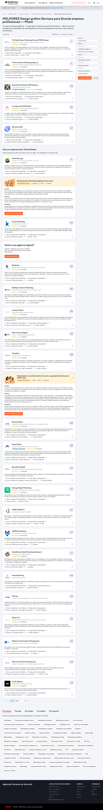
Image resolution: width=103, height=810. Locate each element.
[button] (89, 3)
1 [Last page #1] (26, 700)
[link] (43, 3)
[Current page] (21, 701)
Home (4, 14)
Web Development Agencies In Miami (41, 14)
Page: (16, 700)
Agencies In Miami (24, 14)
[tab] (7, 711)
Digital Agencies (12, 14)
